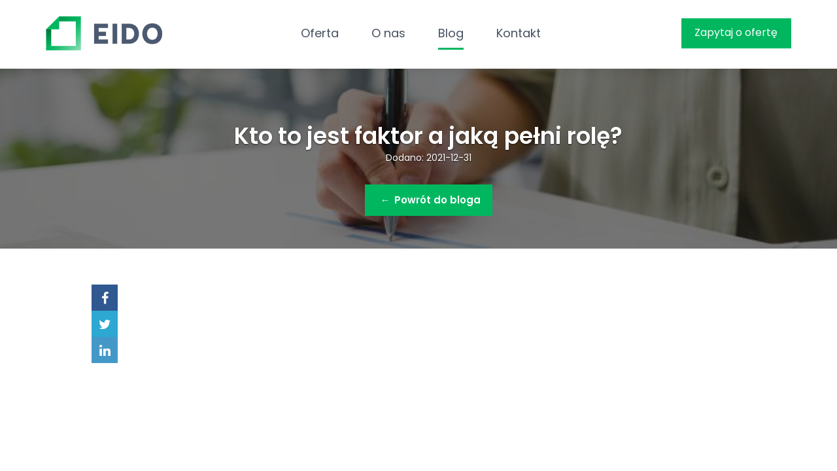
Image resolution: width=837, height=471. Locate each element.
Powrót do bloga (431, 200)
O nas (388, 33)
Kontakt (518, 33)
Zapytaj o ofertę (735, 32)
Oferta (320, 33)
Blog (451, 33)
